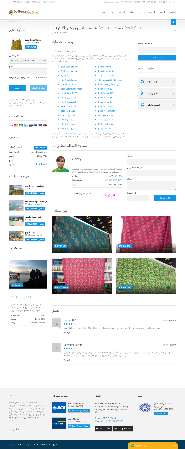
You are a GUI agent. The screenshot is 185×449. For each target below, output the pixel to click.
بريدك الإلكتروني (134, 167)
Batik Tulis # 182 (105, 97)
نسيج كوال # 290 (105, 124)
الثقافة (162, 12)
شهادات (32, 408)
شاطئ (132, 12)
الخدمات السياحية (15, 22)
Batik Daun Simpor (69, 67)
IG (117, 429)
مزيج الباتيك (66, 75)
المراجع (173, 12)
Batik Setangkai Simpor (71, 89)
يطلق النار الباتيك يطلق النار (110, 80)
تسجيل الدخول (107, 2)
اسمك (130, 156)
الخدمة (122, 12)
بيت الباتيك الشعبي (68, 84)
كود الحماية (132, 193)
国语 (162, 2)
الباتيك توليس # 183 (69, 102)
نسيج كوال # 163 (68, 119)
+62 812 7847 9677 (50, 2)
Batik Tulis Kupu (68, 111)
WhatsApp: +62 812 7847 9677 (109, 421)
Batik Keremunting (69, 71)
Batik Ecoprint (104, 67)
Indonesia (139, 2)
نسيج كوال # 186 (105, 119)
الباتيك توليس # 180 (69, 97)
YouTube (127, 429)
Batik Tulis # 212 (105, 106)
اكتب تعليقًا (165, 198)
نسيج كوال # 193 (68, 124)
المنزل (103, 12)
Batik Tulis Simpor (106, 111)
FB (109, 429)
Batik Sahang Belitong (108, 84)
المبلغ (11, 66)
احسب (17, 88)
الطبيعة (152, 12)
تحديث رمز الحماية (80, 193)
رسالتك (130, 179)
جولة (113, 12)
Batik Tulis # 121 (105, 89)
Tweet (101, 429)
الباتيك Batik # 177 (69, 93)
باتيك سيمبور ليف (105, 115)
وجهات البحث (157, 57)
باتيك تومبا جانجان (68, 115)
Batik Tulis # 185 (68, 106)
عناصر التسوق (15, 55)
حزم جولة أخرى (16, 248)
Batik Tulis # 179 (105, 93)
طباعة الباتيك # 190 (69, 80)
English (151, 2)
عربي (171, 2)
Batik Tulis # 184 (105, 102)
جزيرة (142, 12)
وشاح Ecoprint (104, 128)
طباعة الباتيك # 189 (106, 75)
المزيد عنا (13, 429)
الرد (66, 332)
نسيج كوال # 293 (68, 128)
